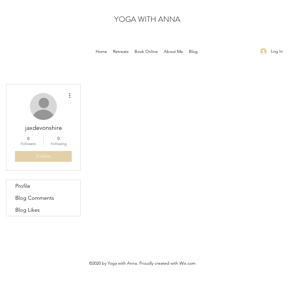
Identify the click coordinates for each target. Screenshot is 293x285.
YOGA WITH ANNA (147, 19)
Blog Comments (34, 198)
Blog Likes (27, 210)
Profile (22, 186)
